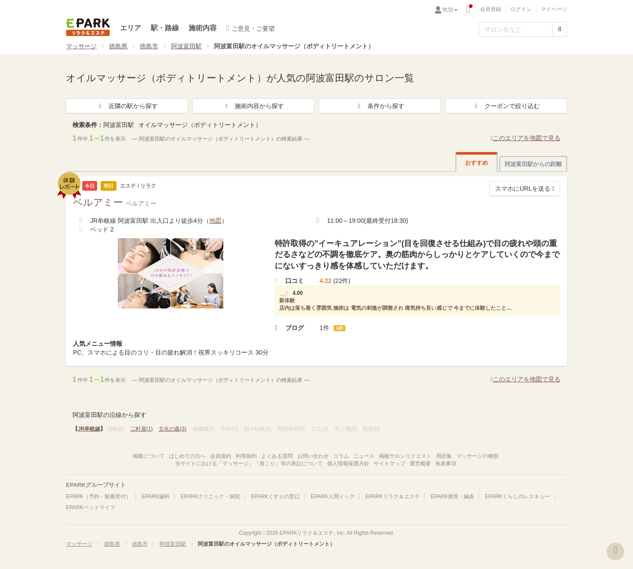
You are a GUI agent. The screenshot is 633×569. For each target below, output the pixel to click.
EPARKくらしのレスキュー (517, 496)
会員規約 (220, 456)
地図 (215, 220)
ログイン (520, 9)
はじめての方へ (187, 456)
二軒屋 (142, 429)
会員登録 (490, 9)
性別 (450, 10)
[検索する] (560, 29)
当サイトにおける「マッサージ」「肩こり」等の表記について (249, 463)
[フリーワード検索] (516, 29)
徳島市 (149, 46)
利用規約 (246, 456)
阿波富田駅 (186, 46)
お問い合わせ (313, 456)
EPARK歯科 (156, 496)
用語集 (444, 456)
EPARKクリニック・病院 (210, 496)
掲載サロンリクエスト (405, 456)
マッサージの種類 (477, 456)
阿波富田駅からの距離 (533, 164)
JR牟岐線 (89, 429)
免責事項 (445, 463)
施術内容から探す (253, 105)
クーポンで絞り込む (506, 105)
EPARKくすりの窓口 (275, 496)
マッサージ (81, 46)
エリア (130, 28)
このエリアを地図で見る (525, 137)
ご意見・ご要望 (250, 28)
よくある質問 (277, 456)
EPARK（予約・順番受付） (98, 496)
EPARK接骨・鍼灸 (452, 496)
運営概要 (420, 463)
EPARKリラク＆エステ (88, 27)
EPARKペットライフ (90, 507)
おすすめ (476, 162)
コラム (341, 456)
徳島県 (118, 46)
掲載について (148, 456)
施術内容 (203, 28)
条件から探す (379, 105)
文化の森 (172, 429)
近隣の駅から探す (127, 105)
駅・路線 (165, 28)
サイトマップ (389, 463)
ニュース (364, 456)
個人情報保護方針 (348, 463)
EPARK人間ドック (333, 496)
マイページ (554, 9)
